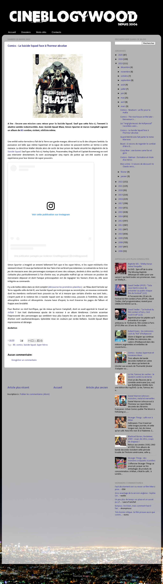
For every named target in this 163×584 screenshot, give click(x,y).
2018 (120, 199)
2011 (120, 229)
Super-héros (42, 345)
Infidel (11, 312)
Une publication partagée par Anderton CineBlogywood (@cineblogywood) (51, 256)
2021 (120, 186)
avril (123, 102)
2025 (120, 55)
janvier (124, 176)
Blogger (86, 576)
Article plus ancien (97, 387)
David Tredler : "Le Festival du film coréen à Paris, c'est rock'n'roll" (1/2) (141, 312)
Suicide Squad (14, 152)
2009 (120, 238)
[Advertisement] (57, 376)
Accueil (12, 32)
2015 (120, 212)
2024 (120, 59)
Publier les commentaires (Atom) (35, 394)
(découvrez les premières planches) (65, 287)
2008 (120, 243)
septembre (126, 80)
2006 (120, 251)
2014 (120, 216)
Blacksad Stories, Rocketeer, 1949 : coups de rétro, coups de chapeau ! (141, 439)
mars (123, 106)
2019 (120, 195)
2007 (120, 247)
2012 (120, 225)
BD (22, 130)
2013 (120, 221)
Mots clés (41, 32)
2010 (120, 234)
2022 (120, 182)
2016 (120, 208)
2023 (120, 64)
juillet (123, 89)
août (123, 85)
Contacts (56, 32)
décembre (125, 67)
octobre (124, 76)
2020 (120, 190)
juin (122, 93)
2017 (120, 203)
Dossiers (26, 32)
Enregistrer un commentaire (24, 360)
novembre (126, 72)
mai (123, 98)
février (124, 172)
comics (19, 345)
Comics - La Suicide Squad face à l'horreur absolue (37, 45)
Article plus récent (18, 387)
